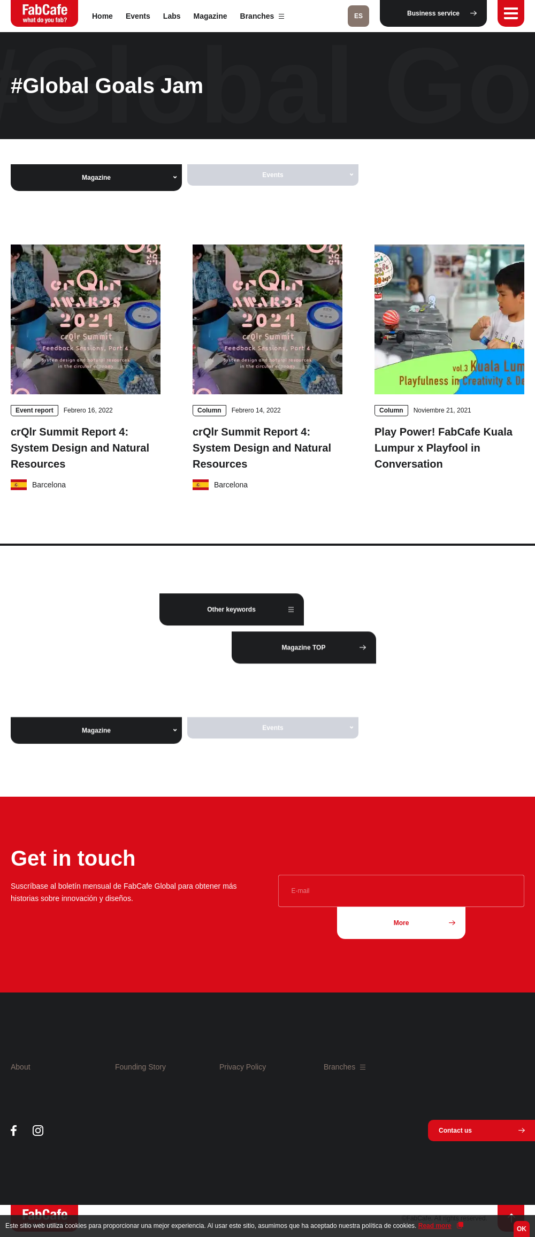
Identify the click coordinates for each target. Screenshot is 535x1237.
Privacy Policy (242, 1067)
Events (138, 16)
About (20, 1067)
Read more (435, 1226)
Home (102, 16)
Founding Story (140, 1067)
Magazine (210, 16)
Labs (172, 16)
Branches (262, 16)
